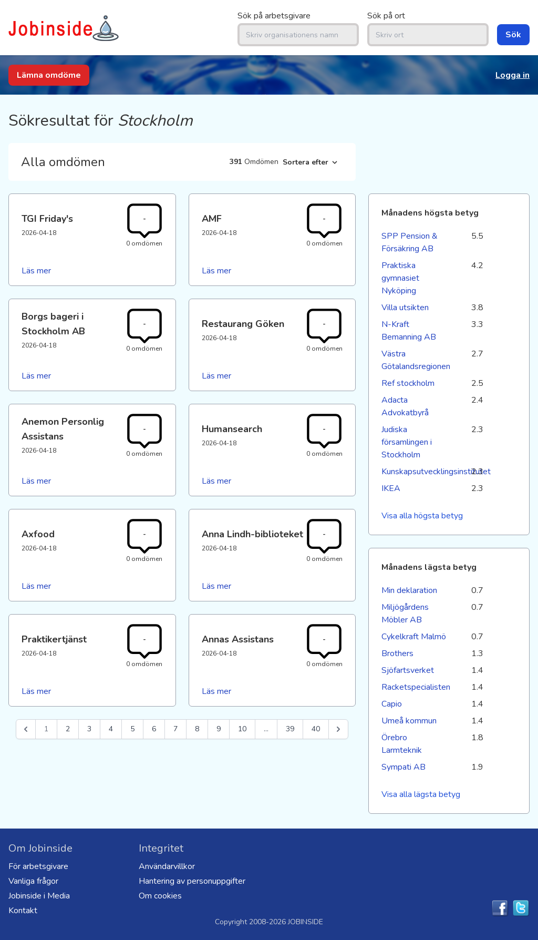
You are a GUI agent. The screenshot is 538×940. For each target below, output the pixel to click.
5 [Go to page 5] (132, 729)
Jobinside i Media (39, 896)
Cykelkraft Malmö (413, 636)
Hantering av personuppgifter (192, 881)
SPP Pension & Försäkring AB (409, 242)
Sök (513, 34)
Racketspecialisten (415, 687)
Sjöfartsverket (407, 670)
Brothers (397, 653)
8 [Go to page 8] (197, 729)
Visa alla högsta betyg (422, 516)
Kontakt (22, 910)
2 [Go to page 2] (68, 729)
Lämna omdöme (49, 75)
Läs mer (36, 271)
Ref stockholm (407, 383)
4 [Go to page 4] (111, 729)
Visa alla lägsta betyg (420, 794)
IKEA (390, 488)
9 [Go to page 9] (218, 729)
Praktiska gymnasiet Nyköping (400, 278)
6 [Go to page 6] (154, 729)
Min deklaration (409, 590)
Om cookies (160, 896)
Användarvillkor (167, 866)
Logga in (512, 75)
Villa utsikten (405, 307)
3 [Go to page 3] (89, 729)
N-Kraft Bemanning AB (408, 331)
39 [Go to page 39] (290, 729)
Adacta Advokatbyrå (405, 406)
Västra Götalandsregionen (415, 360)
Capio (391, 704)
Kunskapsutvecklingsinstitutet (415, 471)
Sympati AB (403, 767)
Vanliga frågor (33, 881)
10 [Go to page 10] (242, 729)
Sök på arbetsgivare (274, 16)
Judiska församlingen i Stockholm (406, 442)
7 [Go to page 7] (175, 729)
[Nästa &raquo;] (338, 729)
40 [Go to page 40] (316, 729)
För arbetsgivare (38, 866)
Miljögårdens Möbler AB (405, 613)
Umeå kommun (409, 721)
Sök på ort (386, 16)
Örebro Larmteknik (401, 744)
